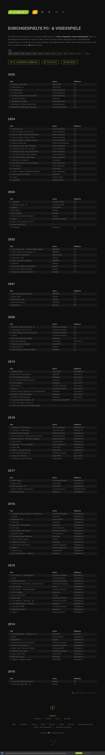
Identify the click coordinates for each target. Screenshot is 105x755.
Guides (61, 724)
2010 (88, 54)
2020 (41, 54)
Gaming (34, 724)
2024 (16, 54)
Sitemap (70, 724)
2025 (10, 54)
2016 (66, 54)
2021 (35, 54)
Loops (58, 719)
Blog (13, 724)
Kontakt (90, 724)
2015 (72, 54)
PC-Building (23, 724)
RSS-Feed (67, 719)
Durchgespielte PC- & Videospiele (46, 28)
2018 (53, 54)
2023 (22, 54)
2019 (47, 54)
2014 (78, 54)
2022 (28, 54)
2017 (59, 54)
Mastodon (38, 719)
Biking (43, 724)
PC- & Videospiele (34, 37)
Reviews (52, 724)
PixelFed (48, 719)
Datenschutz (82, 724)
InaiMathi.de (47, 727)
